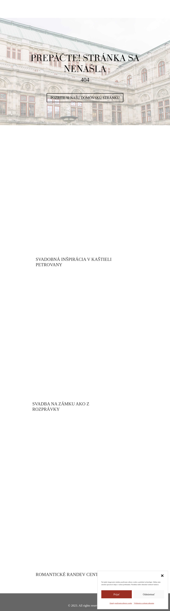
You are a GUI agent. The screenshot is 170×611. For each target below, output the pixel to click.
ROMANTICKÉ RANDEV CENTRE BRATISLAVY (84, 574)
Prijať (117, 594)
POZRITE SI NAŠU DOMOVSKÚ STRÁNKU (85, 98)
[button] (162, 575)
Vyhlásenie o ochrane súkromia (144, 603)
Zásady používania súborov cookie (121, 603)
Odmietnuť (149, 594)
